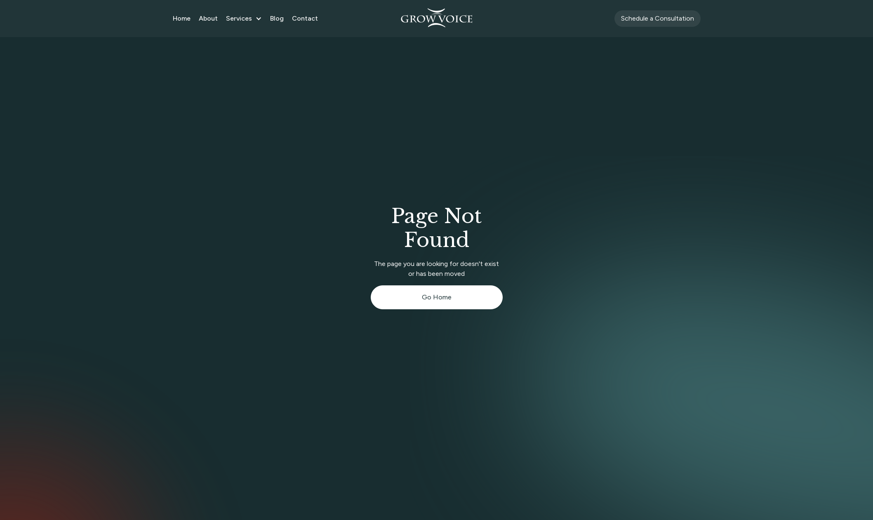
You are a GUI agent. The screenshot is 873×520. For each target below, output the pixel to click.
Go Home (437, 297)
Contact (305, 18)
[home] (437, 19)
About (208, 18)
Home (182, 18)
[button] (244, 19)
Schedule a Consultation (657, 18)
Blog (277, 18)
